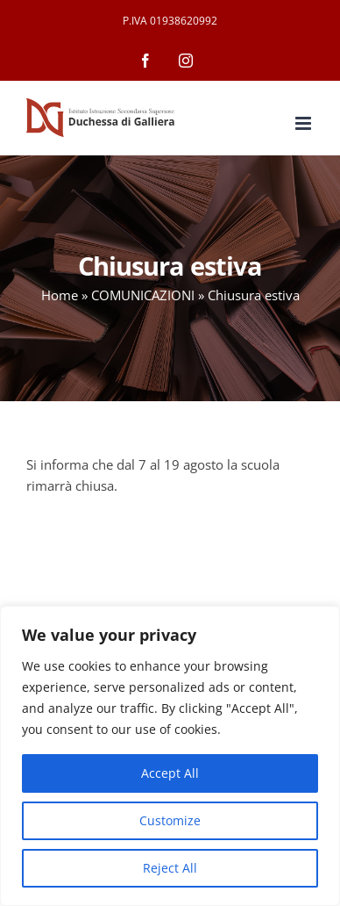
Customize (170, 820)
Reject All (170, 867)
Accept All (170, 773)
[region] (170, 756)
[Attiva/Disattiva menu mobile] (304, 123)
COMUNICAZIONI (143, 295)
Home (59, 295)
